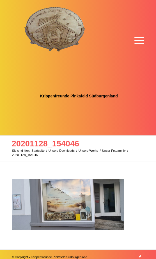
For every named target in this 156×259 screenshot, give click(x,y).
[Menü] (136, 39)
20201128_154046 (45, 143)
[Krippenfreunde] (65, 67)
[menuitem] (136, 39)
